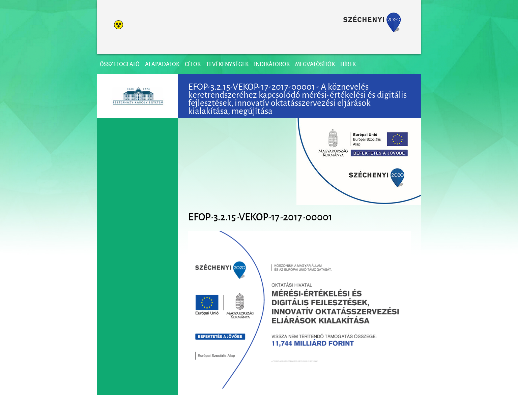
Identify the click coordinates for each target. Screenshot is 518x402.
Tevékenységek (227, 64)
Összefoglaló (120, 64)
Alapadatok (162, 64)
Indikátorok (272, 64)
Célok (193, 64)
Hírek (348, 64)
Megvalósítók (315, 64)
